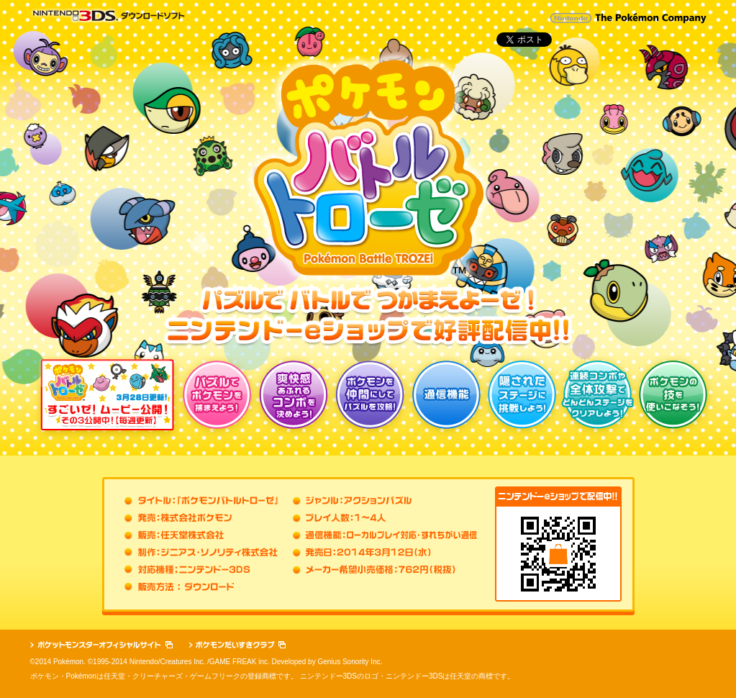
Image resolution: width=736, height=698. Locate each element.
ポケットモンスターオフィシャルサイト (101, 644)
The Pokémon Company (651, 18)
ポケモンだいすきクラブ (237, 644)
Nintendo (571, 18)
